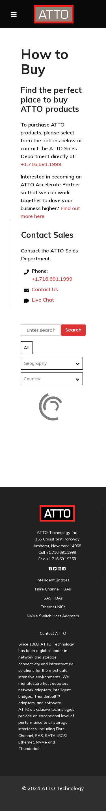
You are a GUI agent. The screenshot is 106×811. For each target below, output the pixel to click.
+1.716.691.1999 (41, 164)
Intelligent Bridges (53, 580)
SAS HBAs (53, 598)
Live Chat (43, 300)
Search (73, 330)
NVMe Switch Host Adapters (53, 615)
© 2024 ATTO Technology (53, 788)
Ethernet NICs (53, 606)
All (26, 347)
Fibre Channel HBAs (53, 589)
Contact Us (45, 289)
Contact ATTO (53, 633)
